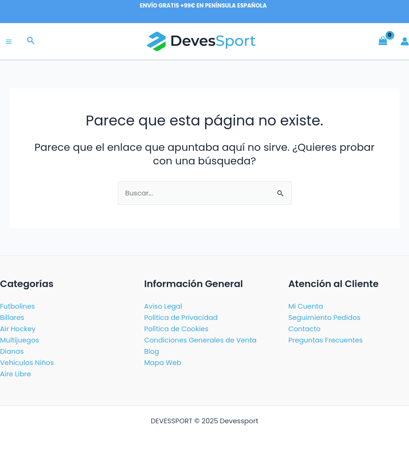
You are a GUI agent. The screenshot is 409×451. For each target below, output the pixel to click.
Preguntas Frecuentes (325, 340)
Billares (12, 317)
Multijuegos (19, 340)
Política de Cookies (176, 329)
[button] (31, 41)
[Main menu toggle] (8, 41)
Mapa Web (162, 362)
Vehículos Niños (27, 362)
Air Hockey (18, 329)
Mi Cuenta (305, 306)
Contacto (304, 329)
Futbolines (17, 306)
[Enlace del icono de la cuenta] (405, 41)
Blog (151, 351)
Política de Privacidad (181, 317)
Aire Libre (15, 374)
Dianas (12, 351)
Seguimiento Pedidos (324, 317)
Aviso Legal (163, 306)
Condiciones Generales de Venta (200, 340)
